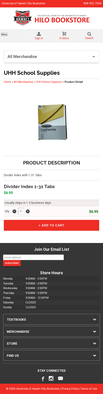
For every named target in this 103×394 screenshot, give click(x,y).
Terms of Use (89, 388)
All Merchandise (23, 82)
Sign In (39, 38)
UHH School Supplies (49, 82)
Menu (4, 34)
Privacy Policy (70, 388)
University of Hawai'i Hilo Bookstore (23, 3)
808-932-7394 (92, 3)
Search (89, 38)
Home (7, 82)
